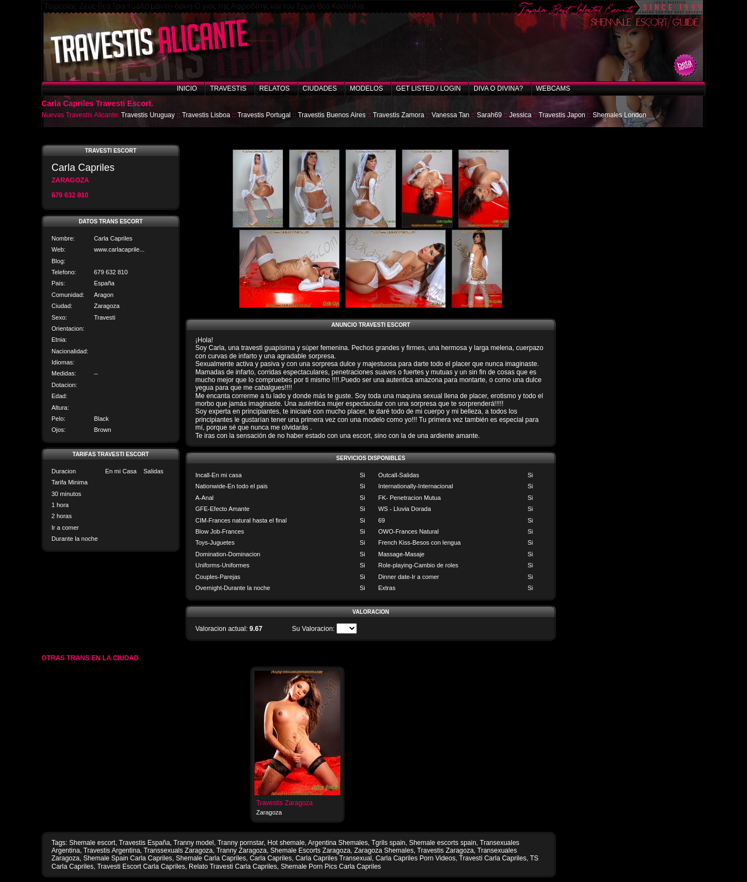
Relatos (275, 88)
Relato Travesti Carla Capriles (233, 866)
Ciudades (320, 88)
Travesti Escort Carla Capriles (141, 866)
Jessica (520, 115)
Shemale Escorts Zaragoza (311, 850)
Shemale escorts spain (442, 843)
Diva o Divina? (498, 88)
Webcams (553, 88)
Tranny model (194, 843)
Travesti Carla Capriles (493, 858)
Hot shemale (285, 843)
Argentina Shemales (338, 843)
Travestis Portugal (263, 115)
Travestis (228, 88)
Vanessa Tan (450, 115)
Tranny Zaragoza (241, 850)
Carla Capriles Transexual (333, 858)
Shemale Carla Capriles (211, 858)
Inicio (187, 88)
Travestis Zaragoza (284, 803)
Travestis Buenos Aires (331, 115)
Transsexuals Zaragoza (178, 850)
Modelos (366, 88)
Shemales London (619, 115)
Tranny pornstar (240, 843)
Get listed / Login (428, 88)
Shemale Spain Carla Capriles (127, 858)
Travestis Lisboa (206, 115)
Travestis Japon (562, 115)
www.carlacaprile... (119, 249)
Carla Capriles (271, 858)
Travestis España (144, 843)
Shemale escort (92, 843)
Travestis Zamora (398, 115)
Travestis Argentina (112, 850)
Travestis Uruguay (148, 115)
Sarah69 (489, 115)
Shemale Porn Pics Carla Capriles (331, 866)
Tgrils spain (388, 843)
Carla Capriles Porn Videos (416, 858)
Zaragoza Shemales (383, 850)
